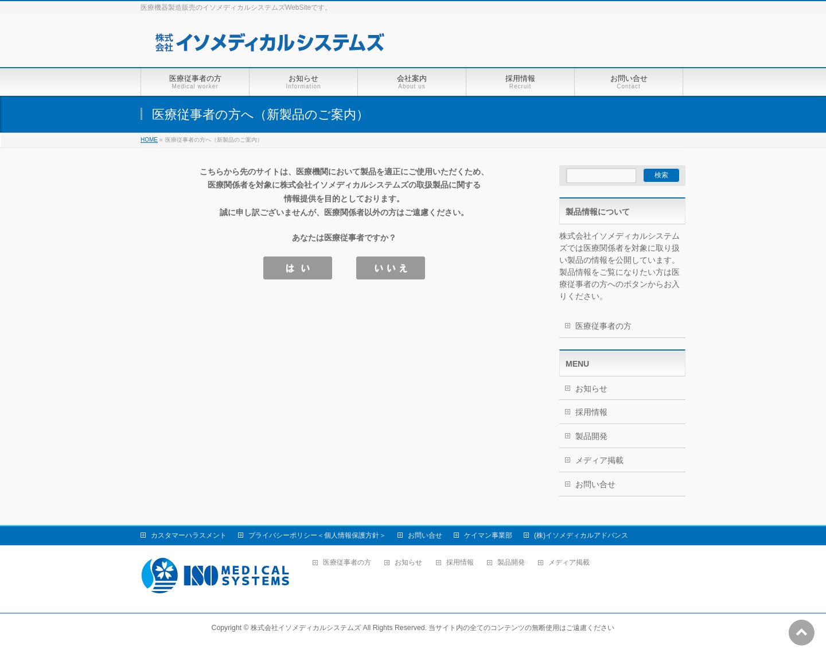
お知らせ (591, 388)
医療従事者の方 (603, 326)
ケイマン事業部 (488, 535)
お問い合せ (595, 484)
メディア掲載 (599, 460)
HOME (149, 140)
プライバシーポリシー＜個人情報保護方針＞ (317, 535)
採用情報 (591, 412)
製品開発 (591, 436)
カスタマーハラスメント (189, 535)
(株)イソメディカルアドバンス (581, 535)
